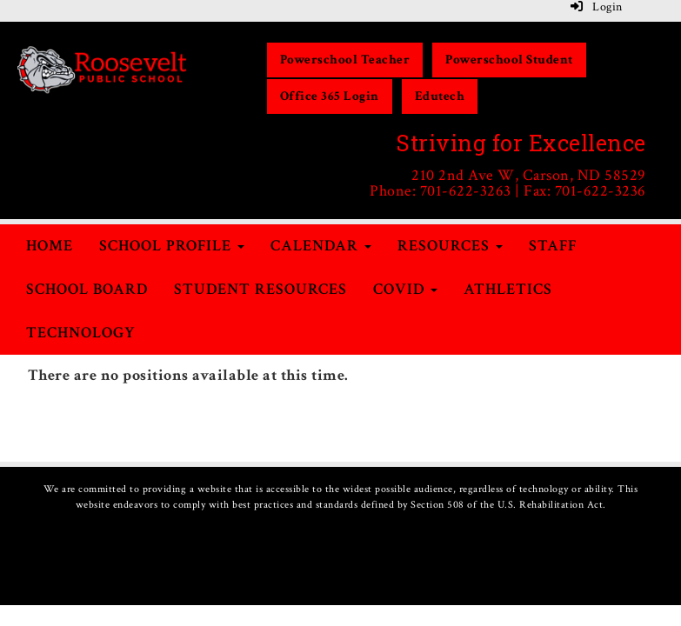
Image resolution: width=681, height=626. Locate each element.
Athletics (508, 289)
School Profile (171, 246)
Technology (81, 333)
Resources (450, 246)
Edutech (440, 96)
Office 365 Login (329, 96)
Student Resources (260, 289)
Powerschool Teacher (345, 59)
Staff (553, 246)
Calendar (320, 246)
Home (49, 246)
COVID (405, 289)
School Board (87, 289)
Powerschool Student (509, 59)
